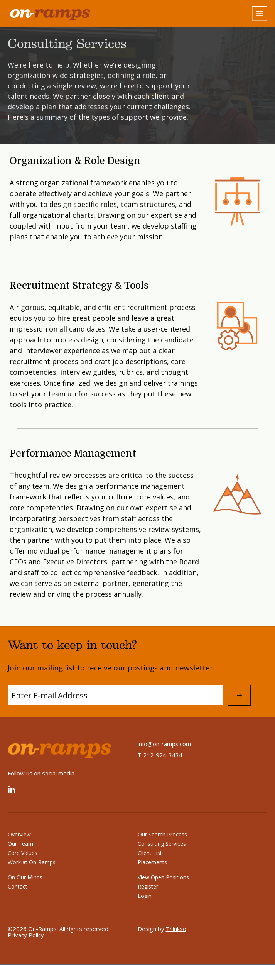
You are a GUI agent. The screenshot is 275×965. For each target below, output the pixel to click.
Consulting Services (162, 843)
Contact (17, 886)
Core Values (22, 853)
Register (148, 886)
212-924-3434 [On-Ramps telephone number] (160, 755)
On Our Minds (25, 877)
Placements (152, 862)
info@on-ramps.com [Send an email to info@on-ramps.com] (164, 744)
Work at (32, 862)
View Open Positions (163, 877)
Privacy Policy (26, 935)
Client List (150, 853)
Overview (19, 834)
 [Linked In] (11, 790)
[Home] (69, 14)
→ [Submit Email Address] (239, 695)
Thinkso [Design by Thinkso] (176, 929)
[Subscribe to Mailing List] (115, 695)
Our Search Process (162, 834)
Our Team (20, 843)
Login (145, 895)
